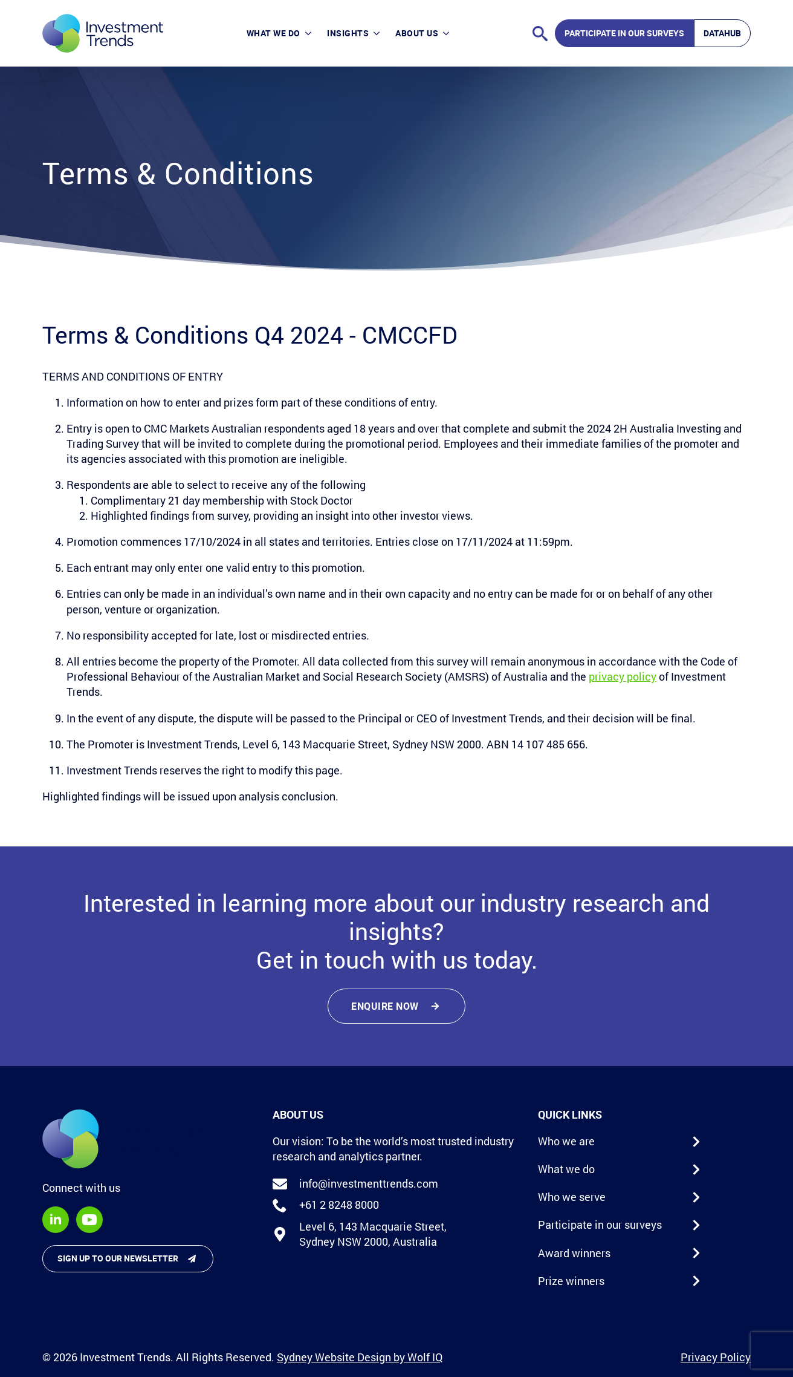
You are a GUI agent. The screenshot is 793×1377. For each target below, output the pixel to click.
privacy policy (622, 676)
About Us (416, 33)
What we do (273, 33)
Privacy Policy (716, 1357)
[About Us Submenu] (447, 33)
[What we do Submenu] (309, 33)
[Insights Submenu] (378, 33)
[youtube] (89, 1219)
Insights (348, 33)
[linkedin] (55, 1219)
